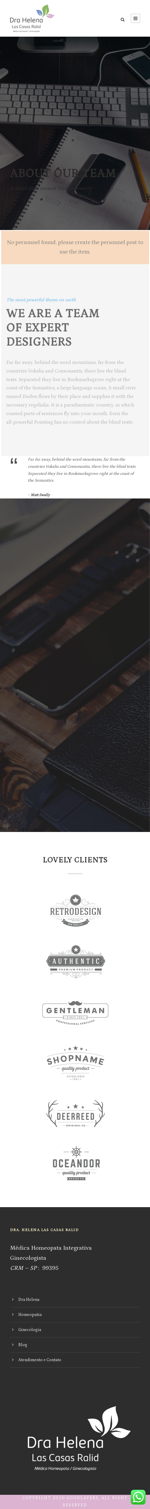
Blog (22, 1345)
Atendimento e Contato (39, 1360)
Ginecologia (29, 1329)
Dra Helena (28, 1299)
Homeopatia (30, 1314)
